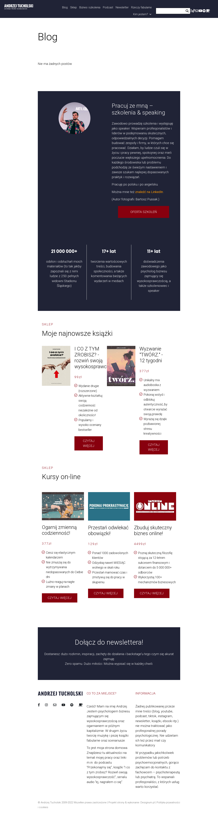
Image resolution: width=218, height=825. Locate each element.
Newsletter (122, 7)
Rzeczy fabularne (141, 7)
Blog (65, 7)
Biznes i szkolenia (89, 7)
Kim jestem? (142, 14)
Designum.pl (148, 802)
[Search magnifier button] (187, 11)
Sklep (73, 7)
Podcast (108, 7)
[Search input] (171, 11)
